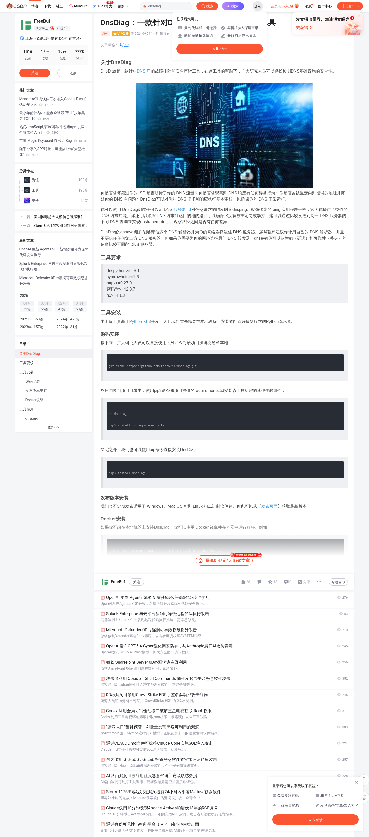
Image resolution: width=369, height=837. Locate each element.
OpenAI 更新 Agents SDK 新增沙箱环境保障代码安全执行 (54, 252)
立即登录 (219, 49)
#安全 (124, 45)
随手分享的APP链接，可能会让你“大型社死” (52, 152)
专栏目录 (338, 582)
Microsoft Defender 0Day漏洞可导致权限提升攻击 (53, 281)
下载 (47, 6)
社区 (59, 6)
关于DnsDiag (29, 354)
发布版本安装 (36, 391)
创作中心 (325, 6)
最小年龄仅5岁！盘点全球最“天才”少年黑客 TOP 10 (52, 116)
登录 (257, 6)
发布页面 (269, 506)
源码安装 (32, 381)
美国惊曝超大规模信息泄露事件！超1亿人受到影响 (61, 217)
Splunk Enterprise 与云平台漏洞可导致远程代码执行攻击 (53, 266)
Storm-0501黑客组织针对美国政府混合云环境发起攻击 (59, 225)
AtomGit (77, 6)
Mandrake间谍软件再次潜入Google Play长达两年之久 (53, 102)
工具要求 (26, 363)
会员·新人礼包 (285, 5)
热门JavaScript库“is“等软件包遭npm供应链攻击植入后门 (52, 129)
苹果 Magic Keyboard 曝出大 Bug (52, 141)
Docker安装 (34, 400)
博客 (35, 6)
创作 (350, 6)
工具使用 (26, 409)
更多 (123, 6)
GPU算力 (103, 5)
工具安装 (26, 372)
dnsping (31, 418)
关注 (136, 582)
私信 (72, 73)
